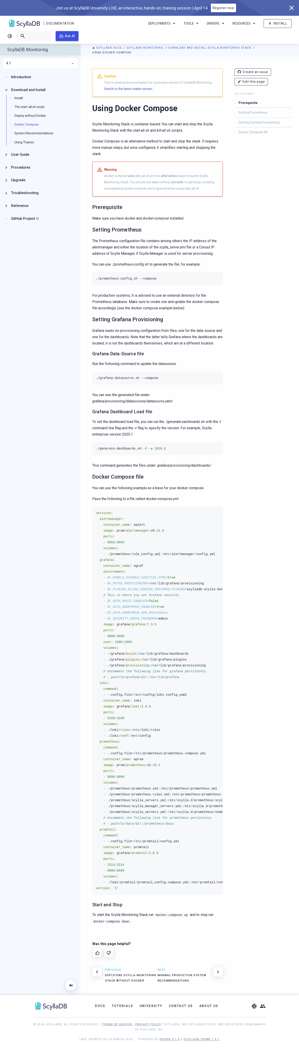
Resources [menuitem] (244, 23)
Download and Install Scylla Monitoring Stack (210, 47)
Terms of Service (117, 1024)
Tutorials (122, 1006)
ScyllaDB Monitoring (145, 47)
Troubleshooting (25, 193)
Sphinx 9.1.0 (169, 1039)
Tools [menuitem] (192, 23)
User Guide (20, 154)
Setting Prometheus (253, 112)
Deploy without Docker (30, 115)
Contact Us (181, 1006)
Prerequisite (248, 103)
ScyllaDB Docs (107, 47)
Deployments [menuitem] (162, 23)
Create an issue (252, 72)
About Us (208, 1006)
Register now (223, 8)
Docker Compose (26, 124)
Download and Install (28, 90)
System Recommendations (33, 133)
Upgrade (18, 180)
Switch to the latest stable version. (128, 89)
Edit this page (251, 82)
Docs (100, 1006)
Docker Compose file (253, 132)
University (151, 1006)
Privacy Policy (148, 1024)
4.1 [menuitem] (40, 63)
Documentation (60, 23)
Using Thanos (24, 142)
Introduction (21, 77)
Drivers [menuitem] (216, 23)
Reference (19, 206)
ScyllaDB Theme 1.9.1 (201, 1039)
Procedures (20, 167)
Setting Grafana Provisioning (259, 122)
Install (277, 23)
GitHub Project (23, 218)
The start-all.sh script (29, 107)
